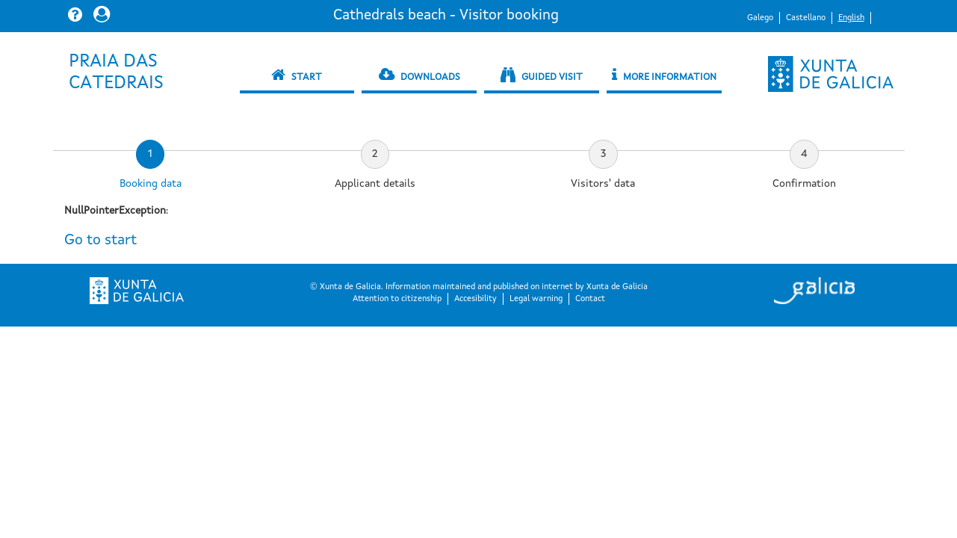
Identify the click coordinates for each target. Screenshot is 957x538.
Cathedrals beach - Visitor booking (446, 15)
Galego (760, 17)
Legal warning (536, 298)
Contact (590, 298)
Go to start (100, 240)
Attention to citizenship (397, 298)
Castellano (806, 17)
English (851, 17)
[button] (77, 14)
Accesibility (475, 298)
